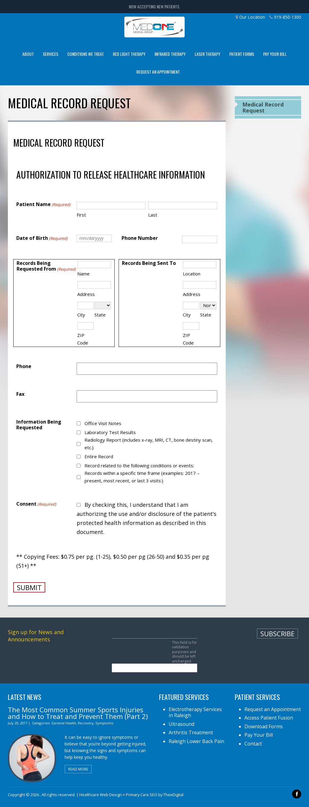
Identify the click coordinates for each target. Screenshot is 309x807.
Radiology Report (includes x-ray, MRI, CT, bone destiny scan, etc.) (148, 443)
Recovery (86, 723)
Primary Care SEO (141, 794)
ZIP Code (82, 339)
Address (86, 294)
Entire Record (98, 456)
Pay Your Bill (275, 54)
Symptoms (104, 723)
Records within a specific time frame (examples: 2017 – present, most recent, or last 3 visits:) (141, 477)
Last (152, 215)
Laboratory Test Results (110, 432)
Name (83, 274)
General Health (63, 723)
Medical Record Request (263, 107)
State (100, 315)
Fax (20, 394)
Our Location (252, 17)
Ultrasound (181, 724)
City (81, 315)
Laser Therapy (207, 54)
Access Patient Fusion (268, 717)
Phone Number (140, 238)
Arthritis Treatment (191, 732)
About (28, 54)
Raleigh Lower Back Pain (196, 741)
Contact (253, 743)
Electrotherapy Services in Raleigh (195, 712)
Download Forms (263, 726)
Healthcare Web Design (100, 794)
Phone (23, 366)
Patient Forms (241, 54)
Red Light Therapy (129, 54)
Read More (78, 769)
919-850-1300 (287, 17)
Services (50, 54)
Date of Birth (42, 238)
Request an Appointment (158, 71)
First (81, 215)
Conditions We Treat (85, 54)
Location (191, 274)
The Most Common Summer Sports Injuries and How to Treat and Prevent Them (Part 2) (78, 713)
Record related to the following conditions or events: (139, 465)
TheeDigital (173, 794)
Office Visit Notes (102, 423)
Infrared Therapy (170, 54)
